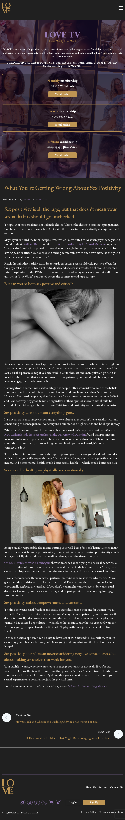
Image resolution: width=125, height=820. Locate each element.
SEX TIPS (43, 199)
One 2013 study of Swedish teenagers (27, 563)
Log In (73, 802)
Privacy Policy (88, 812)
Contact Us (116, 787)
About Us (90, 787)
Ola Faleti (27, 199)
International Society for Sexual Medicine (80, 244)
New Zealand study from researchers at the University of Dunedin (45, 434)
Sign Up (94, 802)
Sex (36, 199)
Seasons (103, 787)
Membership (62, 94)
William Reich (32, 244)
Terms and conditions (111, 812)
